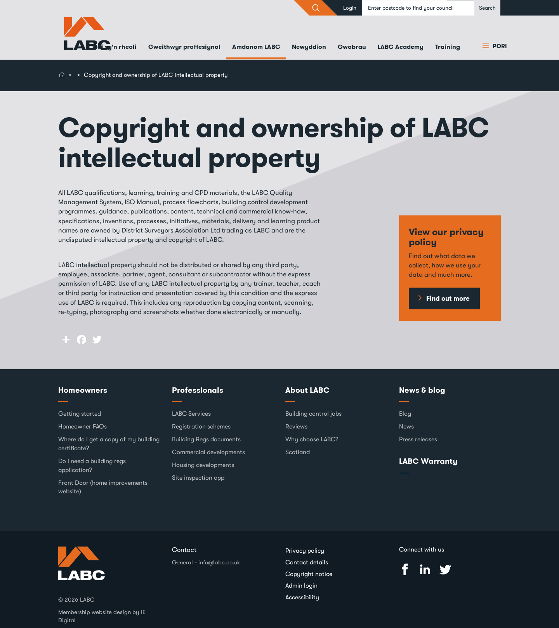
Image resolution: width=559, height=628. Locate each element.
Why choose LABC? (312, 439)
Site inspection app (198, 477)
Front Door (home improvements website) (103, 487)
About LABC (307, 390)
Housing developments (203, 464)
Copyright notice (308, 574)
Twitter (445, 569)
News (406, 426)
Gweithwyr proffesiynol (184, 46)
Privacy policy (304, 550)
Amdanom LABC (256, 46)
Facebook (405, 569)
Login (349, 8)
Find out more (448, 298)
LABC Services (191, 413)
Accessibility (302, 597)
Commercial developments (208, 452)
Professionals (197, 390)
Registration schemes (201, 426)
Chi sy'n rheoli (114, 46)
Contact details (306, 562)
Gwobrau (352, 46)
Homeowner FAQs (82, 426)
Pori (499, 46)
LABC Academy (401, 46)
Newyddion (309, 46)
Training (447, 46)
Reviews (296, 426)
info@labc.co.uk (219, 562)
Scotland (297, 452)
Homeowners (82, 390)
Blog (405, 413)
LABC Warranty (428, 461)
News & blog (422, 390)
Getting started (79, 413)
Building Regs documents (206, 439)
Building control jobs (313, 413)
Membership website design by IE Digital (102, 616)
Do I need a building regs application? (92, 466)
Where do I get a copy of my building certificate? (109, 444)
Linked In (425, 569)
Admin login (301, 585)
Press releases (418, 439)
